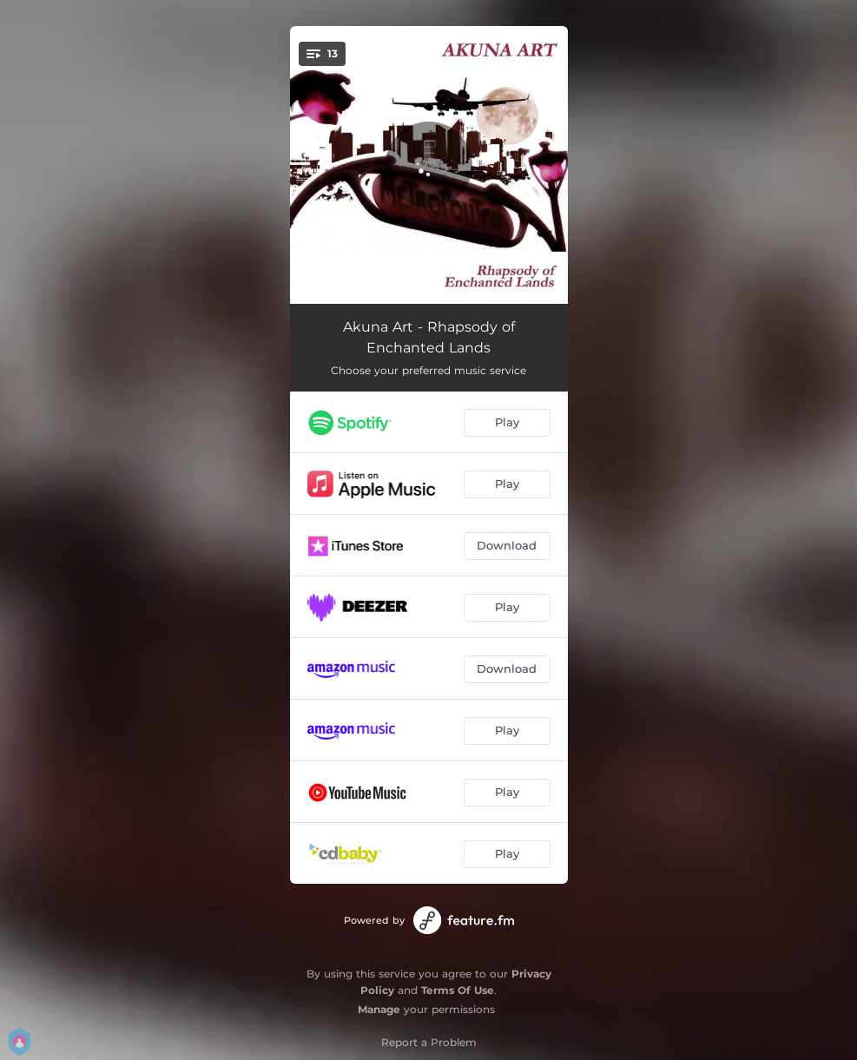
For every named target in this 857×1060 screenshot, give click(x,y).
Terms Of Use (457, 990)
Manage (379, 1009)
